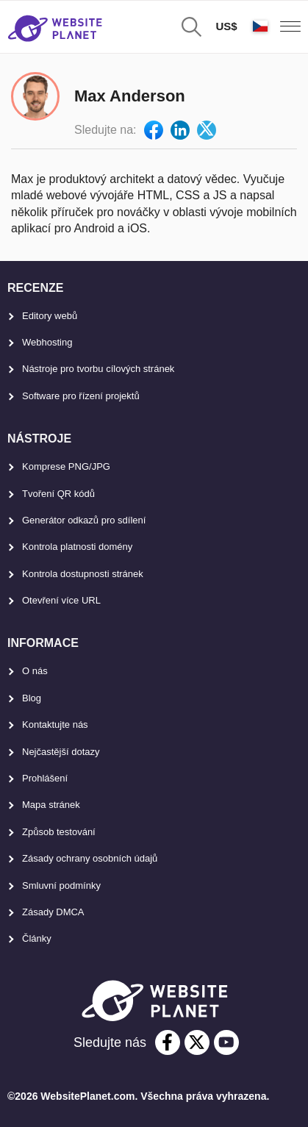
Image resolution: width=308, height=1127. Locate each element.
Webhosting (47, 342)
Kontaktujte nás (55, 724)
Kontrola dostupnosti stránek (82, 573)
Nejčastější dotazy (61, 751)
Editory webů (49, 315)
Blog (31, 698)
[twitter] (197, 1042)
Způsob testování (59, 831)
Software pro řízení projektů (81, 395)
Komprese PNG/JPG (66, 466)
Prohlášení (45, 778)
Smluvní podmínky (61, 885)
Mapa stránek (51, 804)
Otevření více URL (61, 600)
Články (36, 938)
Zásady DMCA (53, 911)
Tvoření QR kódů (58, 493)
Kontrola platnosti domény (77, 546)
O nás (35, 670)
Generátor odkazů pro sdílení (84, 520)
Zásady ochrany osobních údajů (89, 858)
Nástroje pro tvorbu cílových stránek (98, 368)
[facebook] (167, 1042)
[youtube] (226, 1042)
